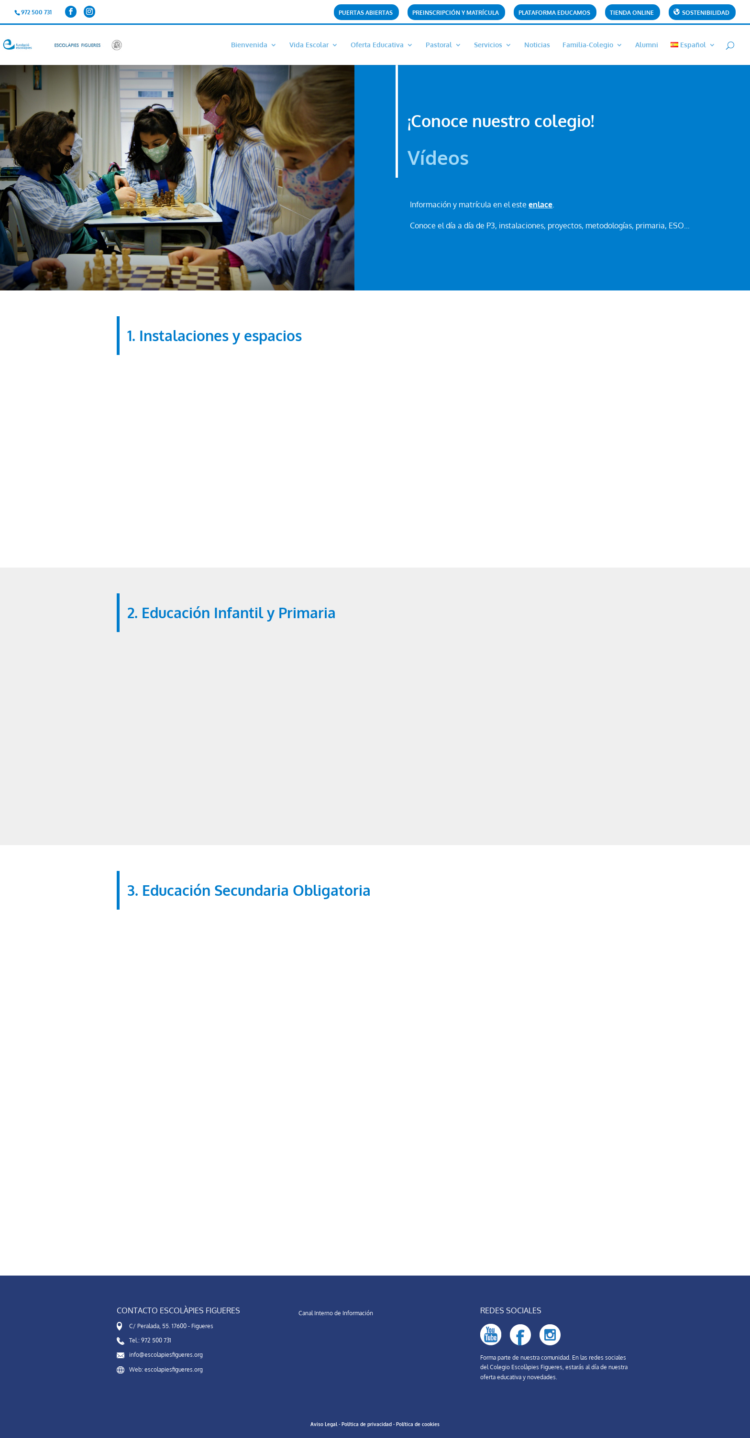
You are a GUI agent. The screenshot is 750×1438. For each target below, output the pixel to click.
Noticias (537, 45)
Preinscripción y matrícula (455, 13)
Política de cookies (418, 1424)
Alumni (646, 45)
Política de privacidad (367, 1424)
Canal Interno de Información (335, 1313)
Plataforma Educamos (554, 13)
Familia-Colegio (587, 45)
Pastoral (439, 45)
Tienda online (632, 13)
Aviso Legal (323, 1424)
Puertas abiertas (366, 13)
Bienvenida (249, 45)
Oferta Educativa (377, 45)
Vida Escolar (309, 45)
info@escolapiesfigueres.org (166, 1354)
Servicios (488, 45)
